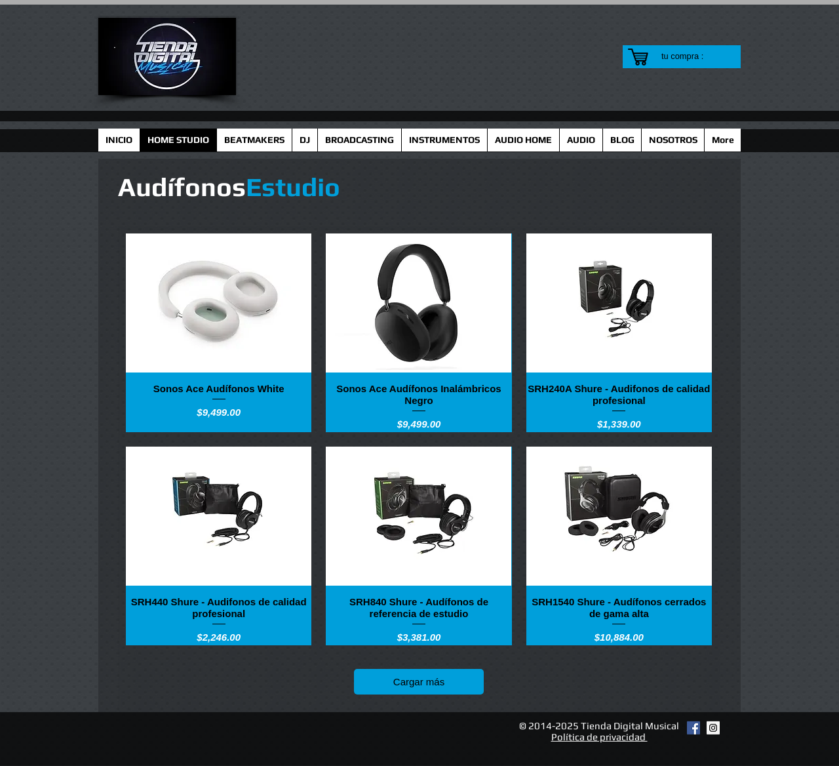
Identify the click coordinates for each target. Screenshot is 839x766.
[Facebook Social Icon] (693, 728)
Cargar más (418, 681)
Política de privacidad (599, 736)
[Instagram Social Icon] (713, 728)
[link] (690, 56)
